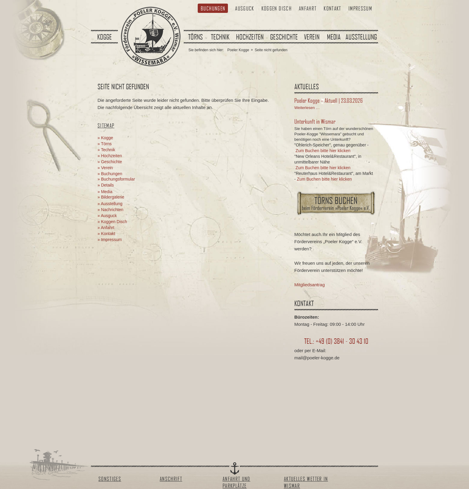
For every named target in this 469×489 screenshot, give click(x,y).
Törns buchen (336, 203)
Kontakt (332, 8)
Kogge (104, 37)
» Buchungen (110, 173)
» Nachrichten (110, 209)
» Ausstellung (110, 203)
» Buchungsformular (116, 179)
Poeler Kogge (238, 50)
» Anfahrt (106, 227)
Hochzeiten (250, 37)
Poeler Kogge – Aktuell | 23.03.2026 (328, 100)
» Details (106, 185)
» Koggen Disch (112, 221)
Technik (220, 37)
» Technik (106, 149)
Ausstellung (361, 37)
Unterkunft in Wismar (315, 121)
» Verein (105, 167)
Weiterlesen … (307, 107)
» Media (105, 191)
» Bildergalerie (111, 197)
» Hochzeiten (110, 155)
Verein (311, 37)
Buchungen (213, 8)
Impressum (360, 8)
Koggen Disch (276, 8)
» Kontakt (106, 233)
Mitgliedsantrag (309, 284)
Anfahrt (307, 8)
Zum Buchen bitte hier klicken (323, 150)
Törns (195, 37)
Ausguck (244, 8)
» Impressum (110, 239)
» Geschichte (110, 161)
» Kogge (105, 137)
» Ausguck (107, 215)
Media (334, 37)
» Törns (105, 143)
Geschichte (284, 37)
